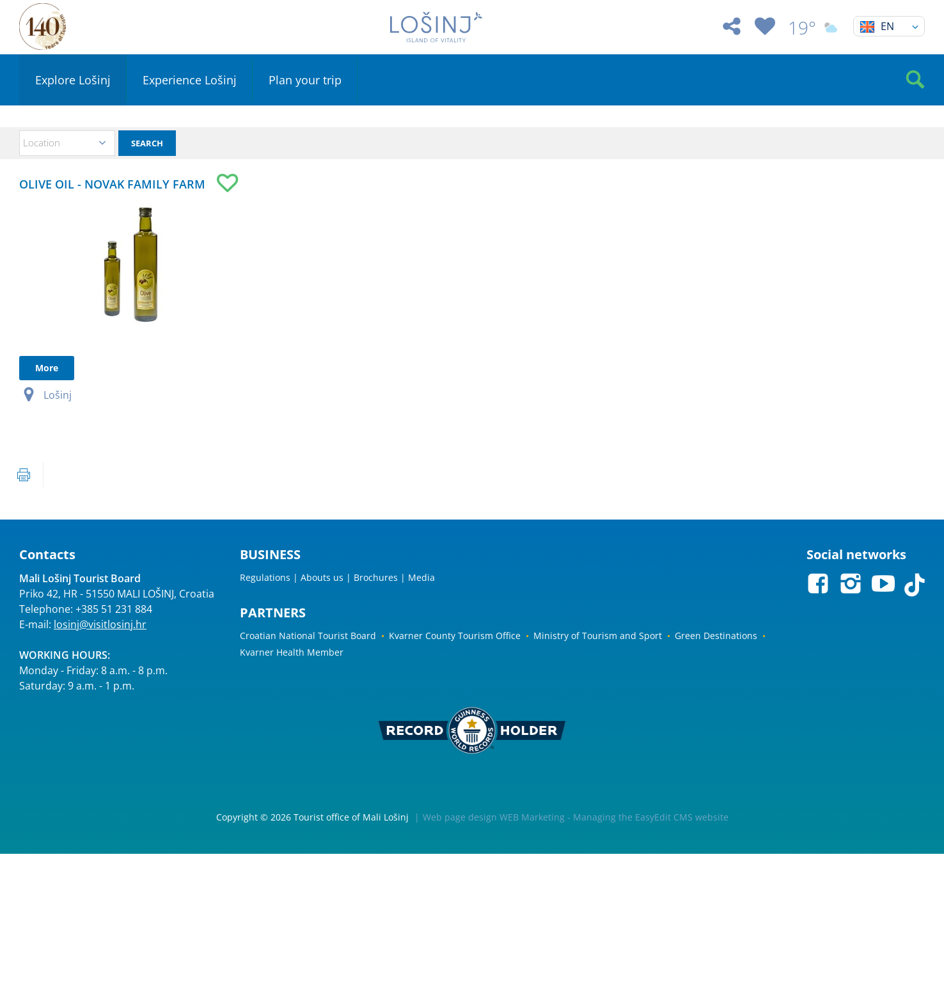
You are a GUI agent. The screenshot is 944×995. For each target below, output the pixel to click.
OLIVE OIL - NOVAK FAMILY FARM (112, 184)
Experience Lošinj (190, 80)
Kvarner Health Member (291, 652)
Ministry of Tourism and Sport (597, 635)
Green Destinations (716, 635)
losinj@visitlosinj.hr (100, 624)
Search (147, 143)
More (46, 368)
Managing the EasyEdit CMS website (650, 817)
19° (814, 27)
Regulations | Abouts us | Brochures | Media (337, 577)
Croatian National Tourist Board (308, 635)
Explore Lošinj (73, 80)
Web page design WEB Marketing (494, 817)
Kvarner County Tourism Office (455, 635)
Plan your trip (305, 80)
